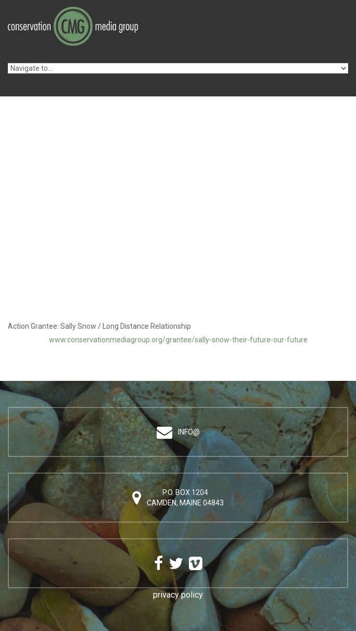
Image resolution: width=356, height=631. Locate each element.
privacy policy (178, 595)
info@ (189, 432)
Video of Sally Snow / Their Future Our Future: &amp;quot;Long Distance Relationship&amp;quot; (178, 245)
